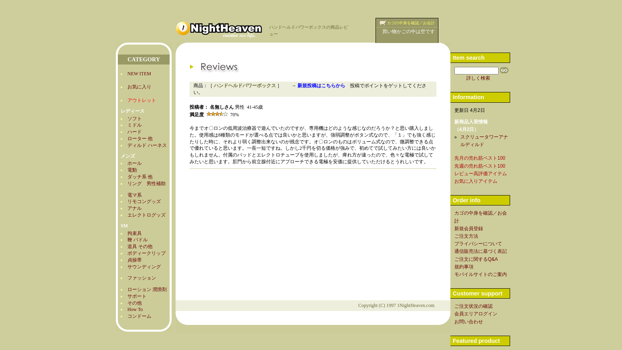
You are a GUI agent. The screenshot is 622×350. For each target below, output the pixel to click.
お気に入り (139, 87)
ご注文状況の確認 (473, 306)
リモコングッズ (144, 201)
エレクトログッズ (146, 215)
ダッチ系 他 (140, 177)
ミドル (134, 125)
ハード (134, 132)
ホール (134, 163)
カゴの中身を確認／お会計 (411, 23)
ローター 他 (140, 138)
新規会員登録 (468, 228)
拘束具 (134, 233)
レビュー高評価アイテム (480, 173)
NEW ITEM (139, 73)
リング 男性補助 (146, 183)
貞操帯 (134, 260)
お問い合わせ (468, 322)
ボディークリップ (146, 253)
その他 (134, 303)
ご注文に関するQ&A (476, 259)
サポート (137, 296)
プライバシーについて (478, 243)
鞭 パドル (137, 239)
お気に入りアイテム (475, 181)
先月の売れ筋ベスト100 (479, 158)
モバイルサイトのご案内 (480, 274)
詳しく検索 (478, 78)
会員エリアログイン (475, 314)
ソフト (134, 118)
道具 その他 (140, 246)
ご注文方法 (466, 236)
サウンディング (144, 267)
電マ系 (134, 195)
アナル (134, 208)
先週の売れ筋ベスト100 (479, 166)
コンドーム (139, 316)
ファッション (141, 278)
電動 (132, 170)
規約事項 (463, 267)
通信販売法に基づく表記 (480, 251)
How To (135, 309)
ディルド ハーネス (147, 145)
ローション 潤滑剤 (147, 289)
